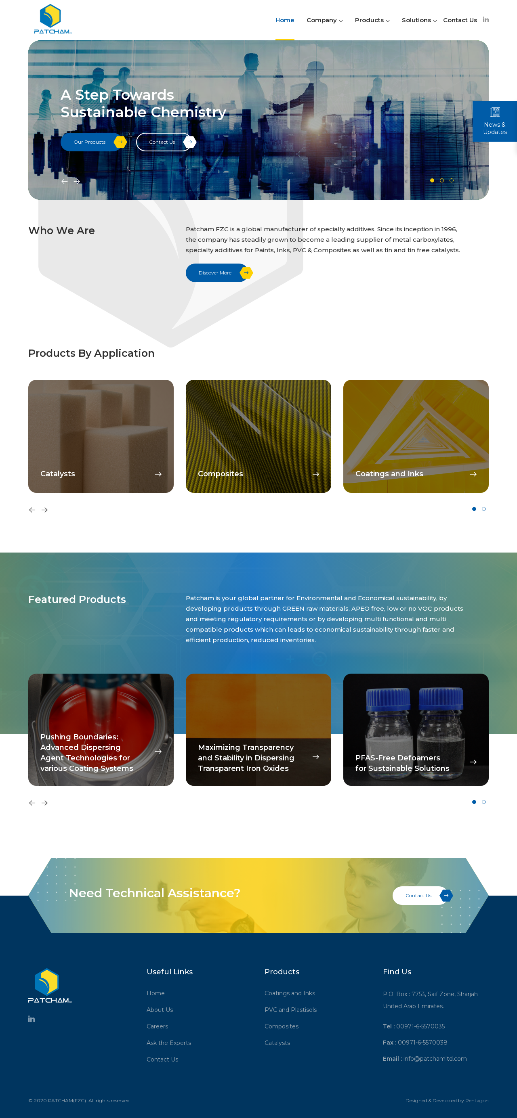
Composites (284, 1026)
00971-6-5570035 (420, 1026)
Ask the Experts (172, 1043)
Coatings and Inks (293, 993)
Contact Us (460, 20)
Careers (160, 1026)
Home (284, 20)
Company (325, 20)
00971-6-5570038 (423, 1042)
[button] (432, 180)
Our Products (98, 142)
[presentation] (65, 182)
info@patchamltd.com (435, 1058)
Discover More (223, 273)
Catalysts (280, 1043)
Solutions (419, 20)
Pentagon (477, 1100)
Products (372, 20)
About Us (163, 1009)
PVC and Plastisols (293, 1009)
